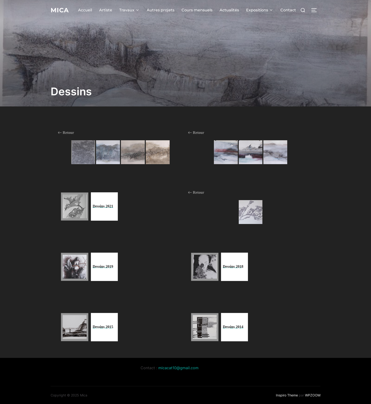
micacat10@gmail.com (178, 367)
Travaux (129, 10)
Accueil (85, 10)
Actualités (229, 10)
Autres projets (160, 10)
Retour (66, 133)
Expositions (259, 10)
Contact (288, 10)
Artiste (105, 10)
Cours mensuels (196, 10)
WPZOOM (312, 395)
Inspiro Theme (287, 395)
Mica (60, 10)
